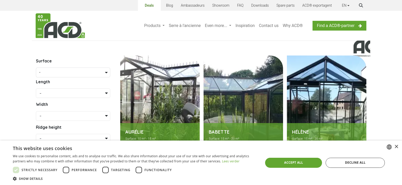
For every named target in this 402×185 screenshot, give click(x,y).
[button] (361, 5)
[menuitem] (154, 26)
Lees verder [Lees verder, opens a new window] (231, 161)
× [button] (396, 147)
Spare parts (285, 5)
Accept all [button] (293, 162)
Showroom (220, 5)
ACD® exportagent (317, 5)
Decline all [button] (355, 162)
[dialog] (201, 163)
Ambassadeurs (193, 5)
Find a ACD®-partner (339, 25)
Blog (169, 5)
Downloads (260, 5)
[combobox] (389, 147)
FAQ (240, 5)
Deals (149, 5)
